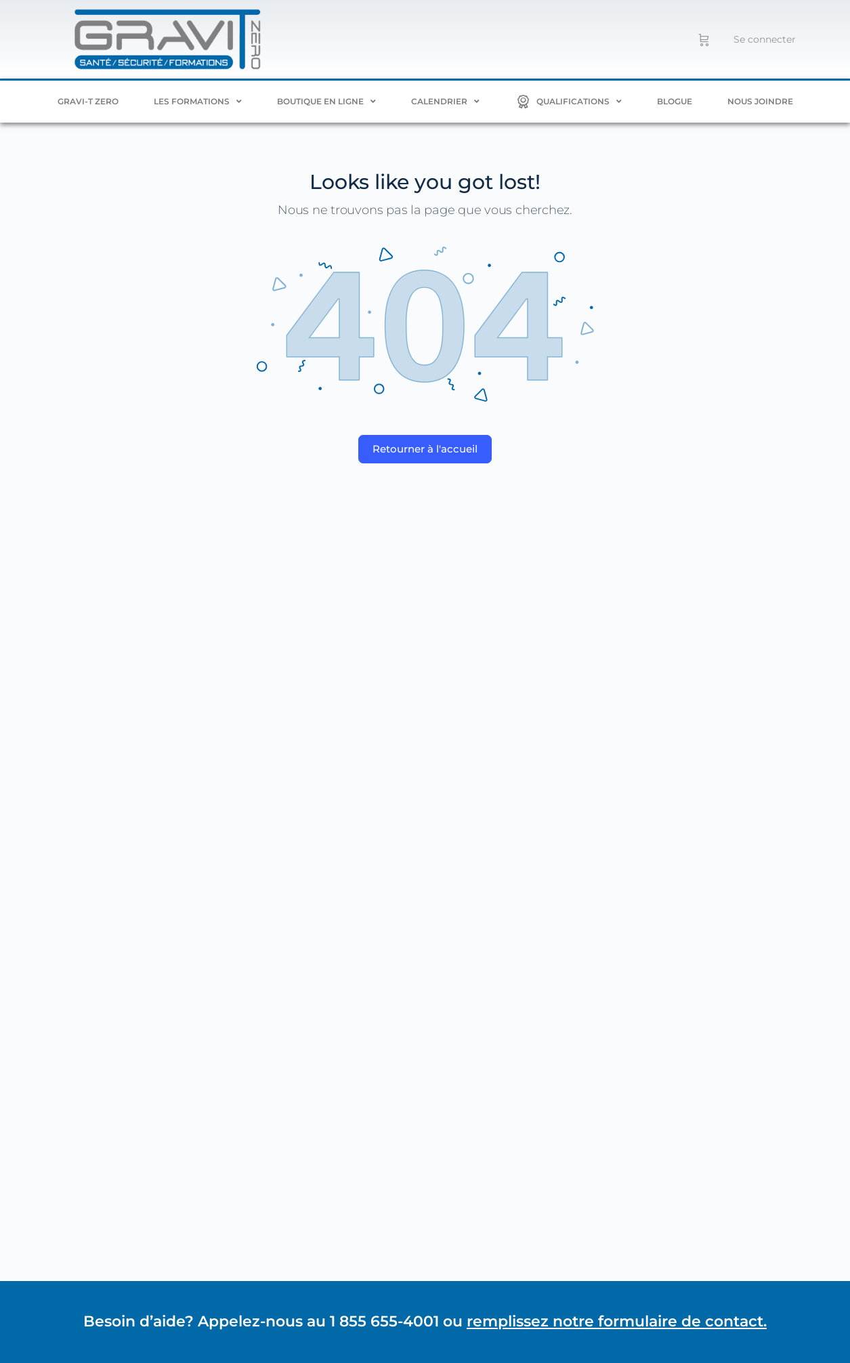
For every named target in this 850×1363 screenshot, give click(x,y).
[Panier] (704, 39)
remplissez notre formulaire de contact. (617, 1321)
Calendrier (445, 101)
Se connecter (765, 39)
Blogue (674, 101)
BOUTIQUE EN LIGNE (326, 101)
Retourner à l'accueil (425, 448)
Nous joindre (760, 101)
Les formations (198, 101)
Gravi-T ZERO (88, 101)
